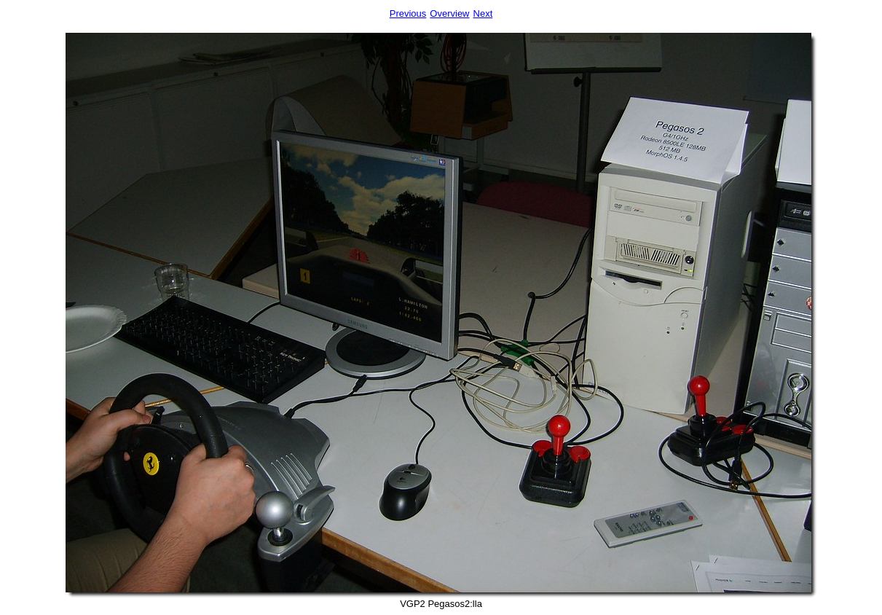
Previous (408, 13)
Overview (449, 13)
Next (483, 13)
